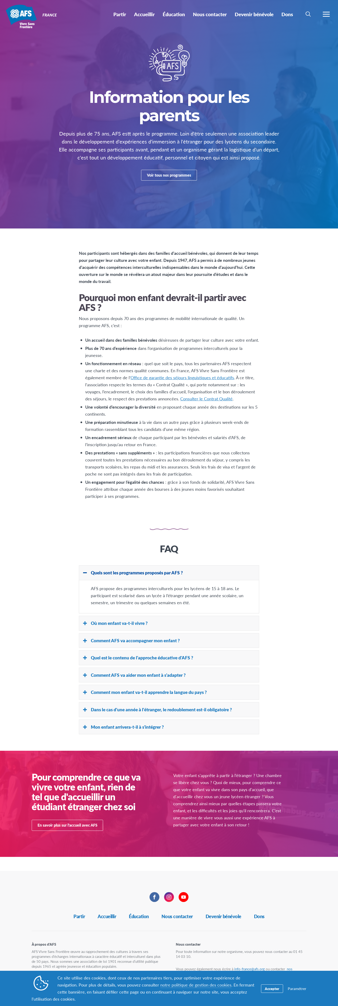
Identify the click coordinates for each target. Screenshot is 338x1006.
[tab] (169, 586)
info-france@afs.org (249, 968)
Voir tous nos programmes (169, 181)
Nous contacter (177, 916)
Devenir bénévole (223, 916)
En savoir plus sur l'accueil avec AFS (67, 839)
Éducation (139, 916)
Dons (259, 916)
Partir (79, 916)
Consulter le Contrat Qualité (206, 413)
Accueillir (107, 916)
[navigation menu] (326, 14)
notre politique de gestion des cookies (195, 985)
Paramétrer (297, 988)
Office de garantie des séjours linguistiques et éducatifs (182, 392)
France (20, 16)
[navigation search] (308, 14)
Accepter (272, 988)
